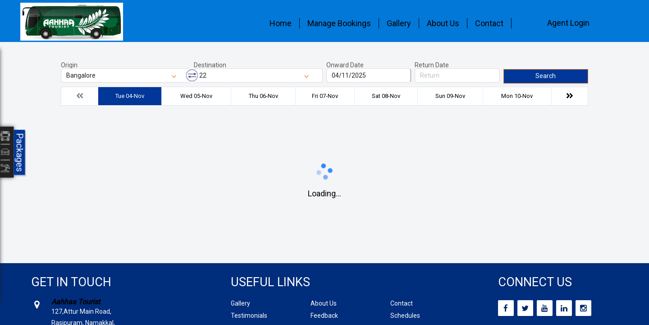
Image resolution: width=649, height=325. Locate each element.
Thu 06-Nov (263, 96)
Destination (210, 65)
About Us (443, 23)
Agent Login (568, 23)
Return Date (432, 65)
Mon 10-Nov (517, 96)
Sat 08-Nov (386, 96)
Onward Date (345, 65)
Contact (489, 23)
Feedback (324, 315)
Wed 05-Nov (196, 96)
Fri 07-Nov (325, 96)
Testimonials (249, 315)
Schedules (405, 315)
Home (281, 23)
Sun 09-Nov (450, 96)
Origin (69, 65)
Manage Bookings (339, 23)
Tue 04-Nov (129, 96)
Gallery (399, 23)
